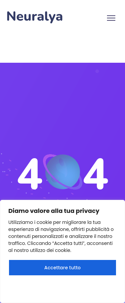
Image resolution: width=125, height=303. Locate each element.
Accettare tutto (62, 267)
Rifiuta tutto (62, 287)
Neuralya (34, 16)
